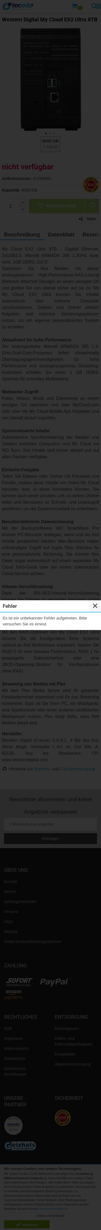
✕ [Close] (95, 606)
